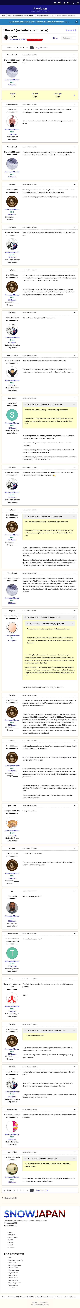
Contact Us (44, 1302)
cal (12, 891)
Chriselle (12, 227)
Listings (11, 1242)
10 (27, 48)
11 (31, 48)
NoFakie (12, 185)
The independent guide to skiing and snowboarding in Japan (25, 1220)
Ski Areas (11, 1235)
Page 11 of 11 (42, 48)
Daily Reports (13, 1237)
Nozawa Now (13, 1280)
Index (10, 1258)
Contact (11, 1247)
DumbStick (12, 1152)
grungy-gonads (12, 104)
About (10, 1245)
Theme (35, 1302)
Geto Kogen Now (14, 1265)
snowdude (12, 398)
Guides (10, 1240)
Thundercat (12, 55)
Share (55, 38)
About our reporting (15, 1260)
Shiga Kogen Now (14, 1283)
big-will (12, 611)
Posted (29, 55)
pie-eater (12, 806)
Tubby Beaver (12, 934)
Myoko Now (13, 1273)
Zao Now (11, 1288)
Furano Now (12, 1263)
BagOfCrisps (12, 1109)
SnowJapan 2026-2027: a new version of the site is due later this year (38, 22)
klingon (12, 979)
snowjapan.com (10, 1225)
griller (14, 36)
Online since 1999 (10, 1223)
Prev (9, 48)
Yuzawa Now (13, 1285)
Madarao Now (13, 1270)
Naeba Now (12, 1275)
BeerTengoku (12, 355)
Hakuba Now (13, 1268)
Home (10, 1232)
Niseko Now (13, 1278)
